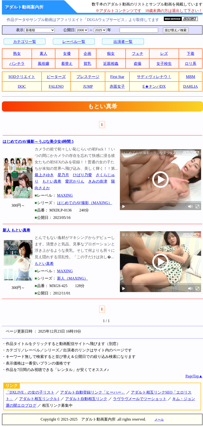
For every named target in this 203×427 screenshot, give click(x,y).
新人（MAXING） (72, 278)
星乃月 (63, 175)
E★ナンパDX (154, 86)
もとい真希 (51, 181)
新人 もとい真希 (16, 230)
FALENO (56, 86)
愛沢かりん (74, 181)
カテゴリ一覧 (24, 42)
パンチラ (17, 64)
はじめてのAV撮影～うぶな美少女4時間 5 (38, 141)
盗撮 (137, 64)
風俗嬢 (43, 64)
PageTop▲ (194, 376)
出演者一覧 (123, 42)
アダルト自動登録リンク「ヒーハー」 (92, 392)
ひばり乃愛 (82, 175)
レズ (164, 53)
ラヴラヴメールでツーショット (139, 399)
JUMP (88, 86)
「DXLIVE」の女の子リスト (30, 392)
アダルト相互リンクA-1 (39, 399)
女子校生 (164, 64)
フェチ (137, 53)
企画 (87, 53)
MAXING (65, 195)
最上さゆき (44, 175)
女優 (67, 53)
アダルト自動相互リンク (86, 399)
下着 (190, 53)
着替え (67, 64)
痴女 (111, 53)
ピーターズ (56, 77)
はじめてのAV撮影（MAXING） (84, 203)
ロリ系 (190, 64)
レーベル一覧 (73, 42)
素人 (43, 53)
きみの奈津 (97, 181)
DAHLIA (190, 86)
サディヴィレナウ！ (154, 77)
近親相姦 (110, 64)
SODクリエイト (21, 77)
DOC (22, 86)
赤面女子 (117, 86)
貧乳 (87, 64)
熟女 (17, 53)
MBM (190, 77)
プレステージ (87, 77)
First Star (117, 77)
